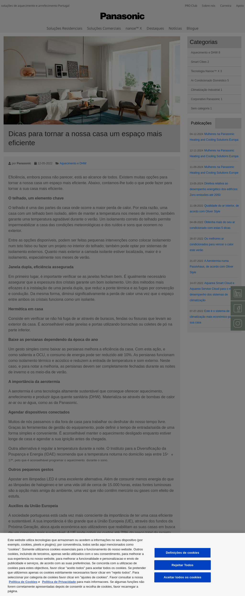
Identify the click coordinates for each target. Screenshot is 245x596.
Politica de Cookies (23, 582)
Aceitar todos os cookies (182, 577)
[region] (122, 564)
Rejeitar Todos (182, 565)
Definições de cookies (182, 552)
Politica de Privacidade (59, 582)
